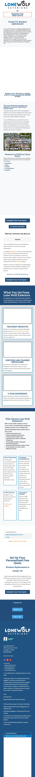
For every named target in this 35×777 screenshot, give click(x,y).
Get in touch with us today (20, 320)
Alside (11, 241)
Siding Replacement (10, 656)
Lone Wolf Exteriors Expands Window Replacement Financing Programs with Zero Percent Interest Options (17, 707)
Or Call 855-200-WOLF (17, 226)
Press (5, 683)
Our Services (7, 652)
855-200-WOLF (8, 641)
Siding (15, 530)
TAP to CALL (17, 606)
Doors (20, 530)
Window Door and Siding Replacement (16, 725)
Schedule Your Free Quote (16, 220)
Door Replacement (9, 658)
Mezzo (15, 241)
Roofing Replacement (10, 659)
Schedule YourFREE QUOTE (17, 15)
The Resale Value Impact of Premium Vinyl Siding (17, 693)
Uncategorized (7, 686)
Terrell (7, 526)
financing (18, 250)
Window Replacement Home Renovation (14, 688)
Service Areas (9, 645)
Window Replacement (10, 654)
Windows (10, 530)
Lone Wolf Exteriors (11, 521)
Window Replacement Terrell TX (14, 524)
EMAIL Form (17, 599)
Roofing (24, 530)
